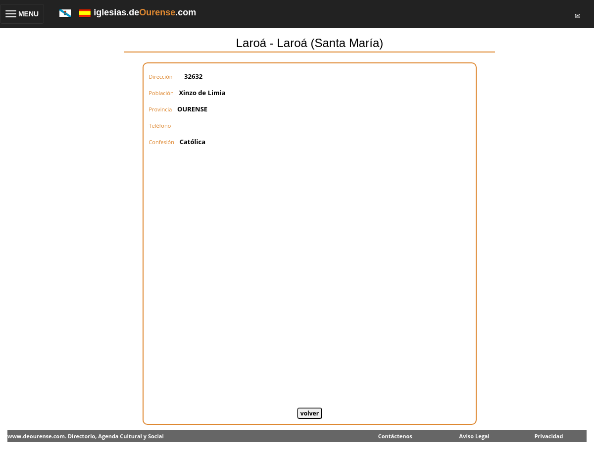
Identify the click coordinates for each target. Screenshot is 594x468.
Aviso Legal (474, 436)
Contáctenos (395, 436)
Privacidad (549, 436)
